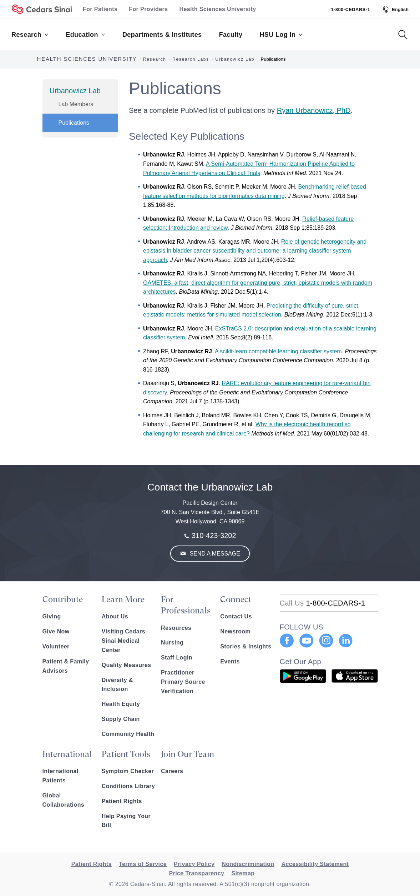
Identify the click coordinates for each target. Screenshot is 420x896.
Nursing (172, 642)
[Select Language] (395, 9)
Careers (172, 771)
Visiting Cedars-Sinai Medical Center (124, 640)
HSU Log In (281, 34)
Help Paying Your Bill (126, 820)
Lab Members (76, 104)
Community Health (128, 734)
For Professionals (186, 605)
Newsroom (235, 631)
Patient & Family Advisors (65, 666)
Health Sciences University (217, 9)
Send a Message (214, 554)
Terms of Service (143, 864)
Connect (235, 599)
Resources (176, 628)
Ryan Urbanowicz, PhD (314, 110)
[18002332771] (322, 603)
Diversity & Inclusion (117, 684)
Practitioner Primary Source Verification (183, 681)
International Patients (60, 775)
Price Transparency (196, 873)
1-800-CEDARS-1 (350, 9)
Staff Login (176, 657)
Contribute (62, 599)
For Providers (148, 9)
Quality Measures (126, 665)
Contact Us (236, 616)
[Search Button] (403, 34)
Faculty (231, 34)
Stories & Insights (245, 646)
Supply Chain (121, 719)
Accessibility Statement (315, 864)
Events (230, 661)
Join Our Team (187, 754)
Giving (51, 616)
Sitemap (242, 873)
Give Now (56, 631)
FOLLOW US (301, 627)
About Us (115, 616)
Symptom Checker (128, 771)
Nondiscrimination (248, 864)
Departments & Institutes (162, 34)
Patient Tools (126, 754)
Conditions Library (128, 786)
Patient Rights (122, 801)
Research (30, 34)
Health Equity (121, 704)
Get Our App (301, 662)
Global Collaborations (63, 800)
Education (85, 34)
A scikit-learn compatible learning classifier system (278, 351)
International (67, 754)
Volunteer (56, 646)
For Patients (100, 9)
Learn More (123, 599)
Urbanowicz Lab (75, 91)
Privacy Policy (194, 864)
